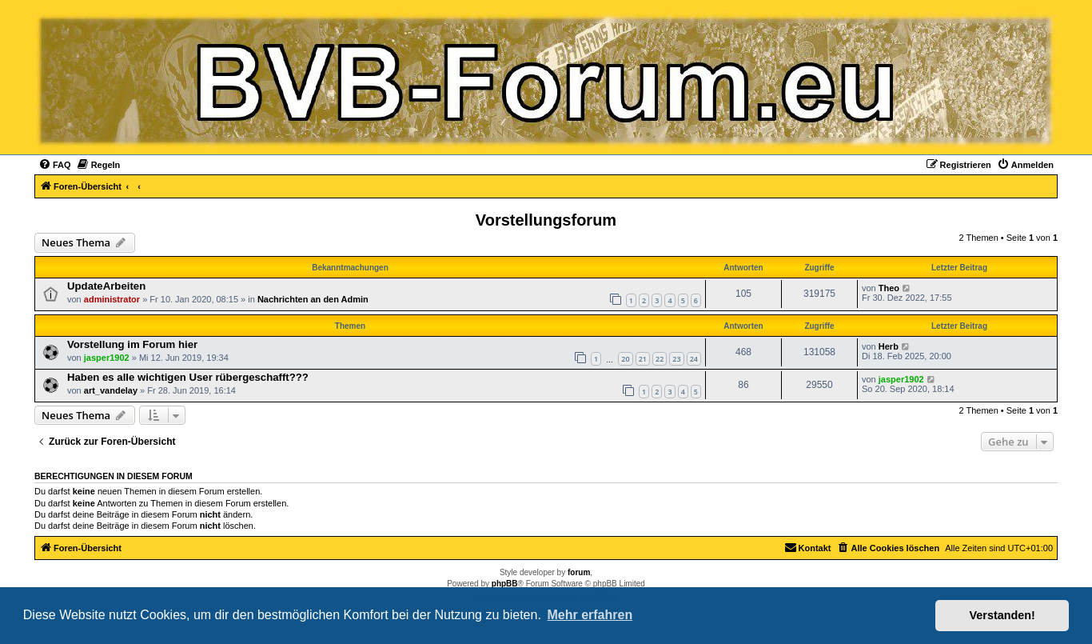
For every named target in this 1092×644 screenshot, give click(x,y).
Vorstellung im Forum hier (132, 344)
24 (694, 359)
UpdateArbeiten (106, 286)
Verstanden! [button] (1002, 615)
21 (643, 359)
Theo (889, 288)
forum (579, 572)
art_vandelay (110, 390)
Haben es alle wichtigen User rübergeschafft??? (188, 377)
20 (625, 359)
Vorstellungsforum (546, 220)
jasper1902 (107, 357)
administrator (112, 299)
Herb (889, 346)
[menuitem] (54, 164)
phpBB (505, 583)
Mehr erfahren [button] (589, 615)
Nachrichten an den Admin (313, 299)
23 (676, 359)
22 (660, 359)
